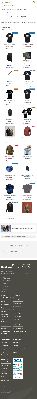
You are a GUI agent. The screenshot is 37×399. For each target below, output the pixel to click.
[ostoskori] (34, 2)
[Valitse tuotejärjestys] (6, 30)
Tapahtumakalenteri (7, 325)
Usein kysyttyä (5, 342)
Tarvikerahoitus (5, 377)
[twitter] (19, 267)
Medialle (3, 328)
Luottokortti (4, 365)
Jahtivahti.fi (16, 342)
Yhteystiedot (4, 308)
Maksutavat (16, 310)
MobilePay (4, 368)
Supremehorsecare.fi (19, 349)
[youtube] (26, 267)
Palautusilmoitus (18, 316)
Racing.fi (15, 345)
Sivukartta (16, 319)
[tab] (18, 237)
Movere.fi (15, 352)
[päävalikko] (2, 2)
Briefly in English (5, 304)
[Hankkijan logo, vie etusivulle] (8, 2)
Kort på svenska (5, 301)
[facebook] (22, 267)
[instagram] (29, 267)
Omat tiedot (4, 345)
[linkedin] (33, 267)
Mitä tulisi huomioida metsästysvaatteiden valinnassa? (18, 236)
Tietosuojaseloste (18, 328)
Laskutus (3, 311)
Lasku (2, 383)
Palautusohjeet (17, 313)
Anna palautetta (5, 349)
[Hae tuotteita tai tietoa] (18, 5)
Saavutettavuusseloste (19, 331)
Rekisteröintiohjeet (18, 303)
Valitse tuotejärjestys (5, 27)
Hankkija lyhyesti (6, 298)
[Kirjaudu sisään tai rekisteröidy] (32, 2)
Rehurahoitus (5, 380)
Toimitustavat (17, 306)
